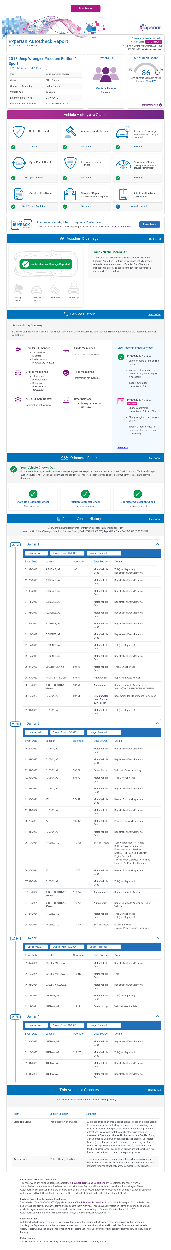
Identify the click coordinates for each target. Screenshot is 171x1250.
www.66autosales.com (152, 49)
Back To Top (154, 239)
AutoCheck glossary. (106, 1099)
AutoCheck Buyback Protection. (87, 1202)
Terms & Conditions (120, 226)
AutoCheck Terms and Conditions (87, 1183)
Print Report (85, 8)
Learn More (149, 224)
